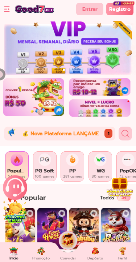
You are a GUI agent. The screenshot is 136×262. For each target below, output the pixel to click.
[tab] (17, 166)
